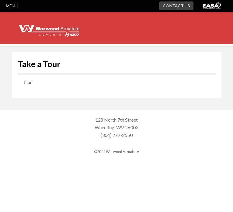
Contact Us (176, 5)
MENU (12, 5)
